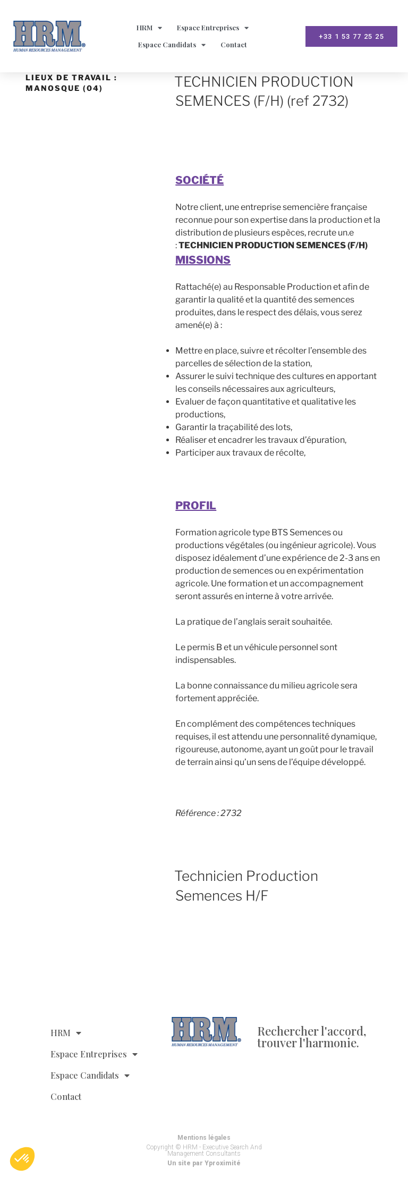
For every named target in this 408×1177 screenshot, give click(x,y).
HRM (149, 27)
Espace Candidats (172, 44)
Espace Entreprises (213, 27)
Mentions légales (204, 1137)
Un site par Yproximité (204, 1163)
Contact (233, 44)
